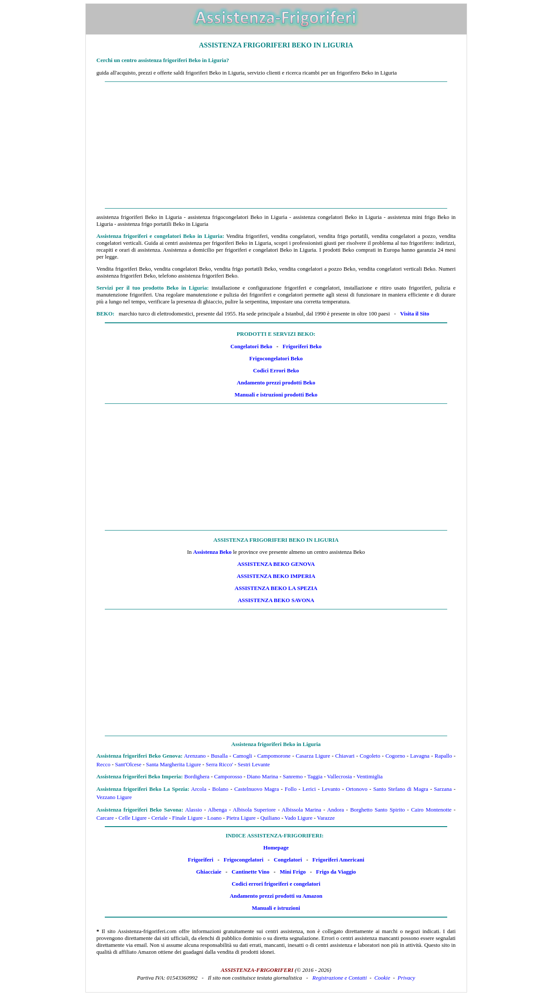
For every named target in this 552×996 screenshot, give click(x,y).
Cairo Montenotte (431, 809)
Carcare (105, 818)
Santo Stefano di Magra (400, 789)
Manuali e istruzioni (276, 908)
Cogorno (395, 755)
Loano (214, 818)
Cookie (382, 977)
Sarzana (443, 789)
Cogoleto (370, 755)
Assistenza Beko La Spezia (276, 588)
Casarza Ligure (313, 755)
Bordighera (196, 776)
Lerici (309, 789)
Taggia (315, 776)
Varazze (326, 818)
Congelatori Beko (251, 346)
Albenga (217, 809)
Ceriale (159, 818)
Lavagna (420, 755)
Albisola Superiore (254, 809)
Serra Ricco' (219, 764)
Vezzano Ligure (114, 797)
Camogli (242, 755)
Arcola (198, 789)
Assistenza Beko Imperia (276, 576)
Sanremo (293, 776)
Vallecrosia (339, 776)
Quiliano (270, 818)
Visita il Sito (414, 313)
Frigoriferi (200, 859)
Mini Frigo (293, 871)
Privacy (406, 977)
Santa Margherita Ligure (173, 764)
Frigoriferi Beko (302, 346)
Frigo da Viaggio (336, 871)
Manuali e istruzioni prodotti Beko (276, 394)
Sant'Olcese (128, 764)
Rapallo (443, 755)
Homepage (276, 847)
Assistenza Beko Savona (276, 600)
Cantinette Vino (251, 871)
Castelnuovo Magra (256, 789)
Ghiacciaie (209, 871)
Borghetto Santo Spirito (377, 809)
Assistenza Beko (212, 552)
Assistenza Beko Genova (276, 564)
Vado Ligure (299, 818)
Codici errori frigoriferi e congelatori (276, 883)
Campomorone (274, 755)
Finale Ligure (187, 818)
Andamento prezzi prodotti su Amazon (276, 896)
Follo (290, 789)
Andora (335, 809)
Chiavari (344, 755)
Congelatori (288, 859)
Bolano (220, 789)
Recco (103, 764)
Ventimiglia (370, 776)
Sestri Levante (254, 764)
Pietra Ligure (241, 818)
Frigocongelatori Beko (276, 358)
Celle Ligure (133, 818)
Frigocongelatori (243, 859)
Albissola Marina (301, 809)
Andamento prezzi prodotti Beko (276, 382)
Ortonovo (356, 789)
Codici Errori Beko (276, 370)
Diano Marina (262, 776)
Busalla (219, 755)
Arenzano (195, 755)
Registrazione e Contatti (339, 977)
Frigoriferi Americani (338, 859)
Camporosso (228, 776)
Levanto (331, 789)
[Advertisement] (276, 145)
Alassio (193, 809)
